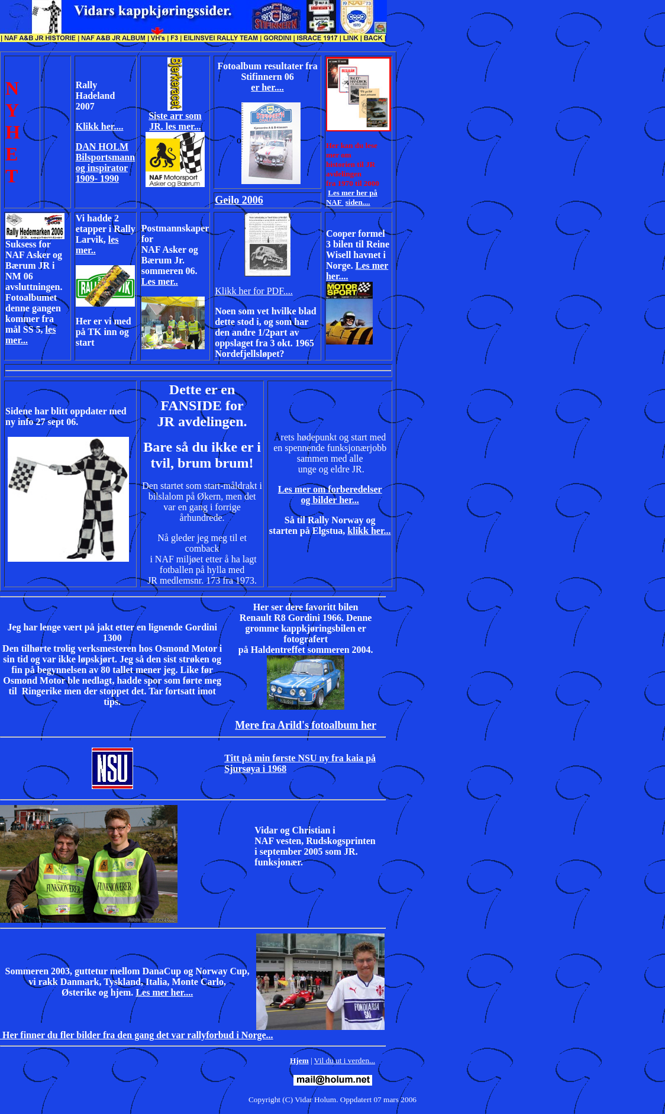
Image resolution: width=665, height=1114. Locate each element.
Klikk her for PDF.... (254, 291)
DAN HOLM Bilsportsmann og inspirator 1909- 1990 (105, 162)
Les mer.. (159, 281)
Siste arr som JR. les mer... (175, 121)
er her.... (267, 87)
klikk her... (368, 531)
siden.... (358, 202)
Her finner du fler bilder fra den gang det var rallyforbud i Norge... (136, 1035)
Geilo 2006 (239, 200)
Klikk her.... (100, 126)
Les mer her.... (164, 992)
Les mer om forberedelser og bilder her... (330, 494)
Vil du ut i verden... (344, 1060)
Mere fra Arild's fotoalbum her (305, 725)
